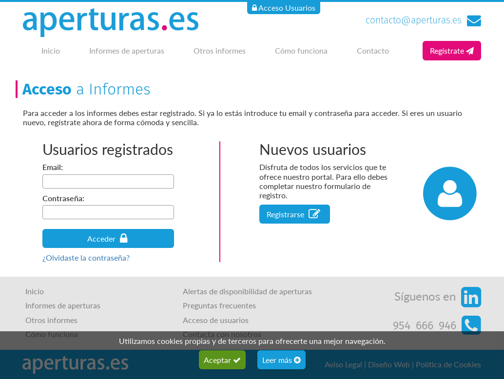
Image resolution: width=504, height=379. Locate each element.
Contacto (373, 50)
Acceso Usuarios (283, 7)
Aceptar (222, 359)
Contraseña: (63, 198)
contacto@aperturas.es (414, 20)
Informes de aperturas (126, 50)
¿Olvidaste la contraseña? (86, 257)
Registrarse (293, 214)
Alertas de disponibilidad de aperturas (247, 291)
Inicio (50, 50)
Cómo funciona (301, 50)
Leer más (281, 359)
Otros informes (220, 50)
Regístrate (452, 50)
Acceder (107, 238)
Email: (52, 166)
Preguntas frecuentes (219, 305)
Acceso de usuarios (216, 319)
